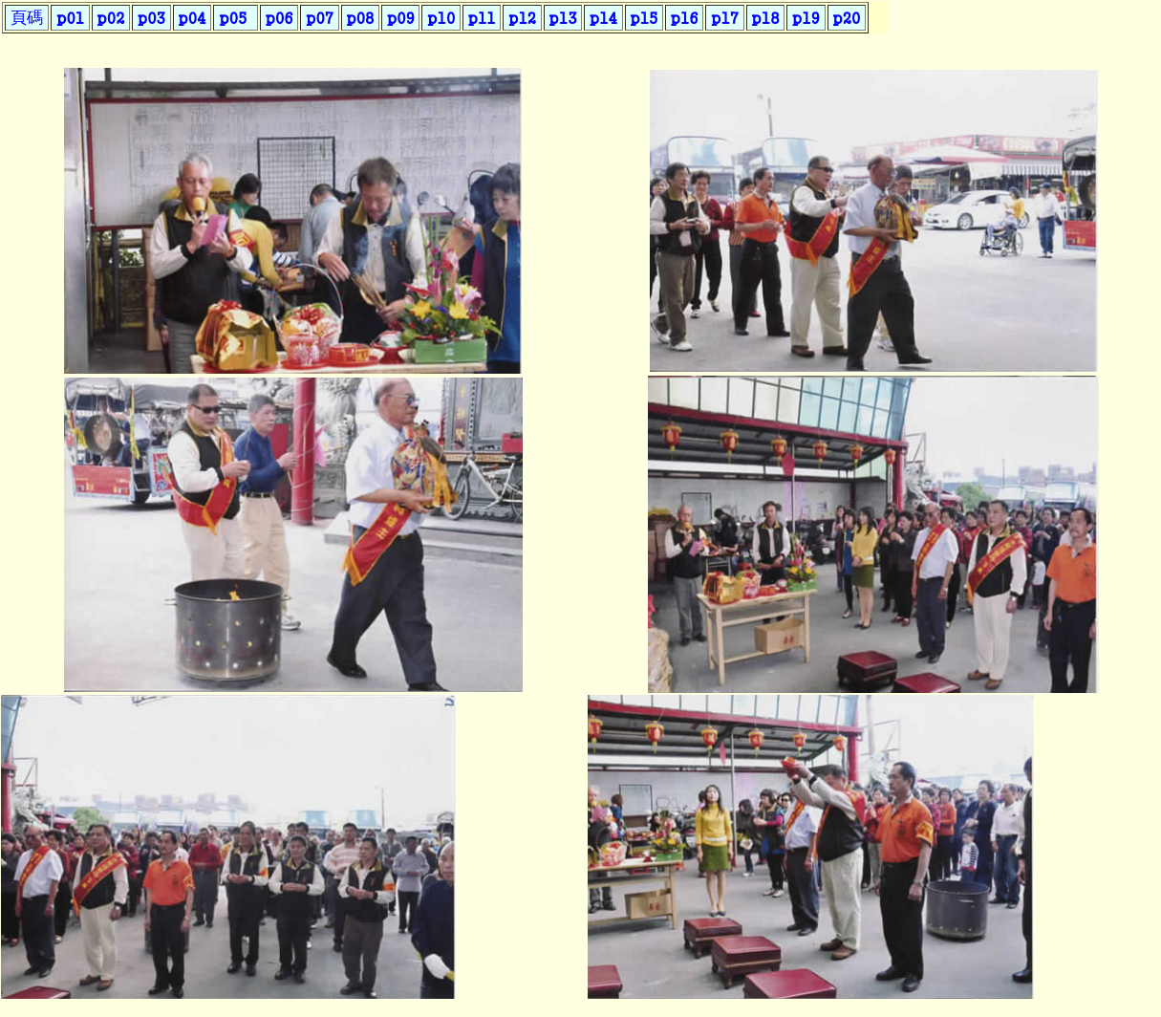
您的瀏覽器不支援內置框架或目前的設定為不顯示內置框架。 (448, 33)
